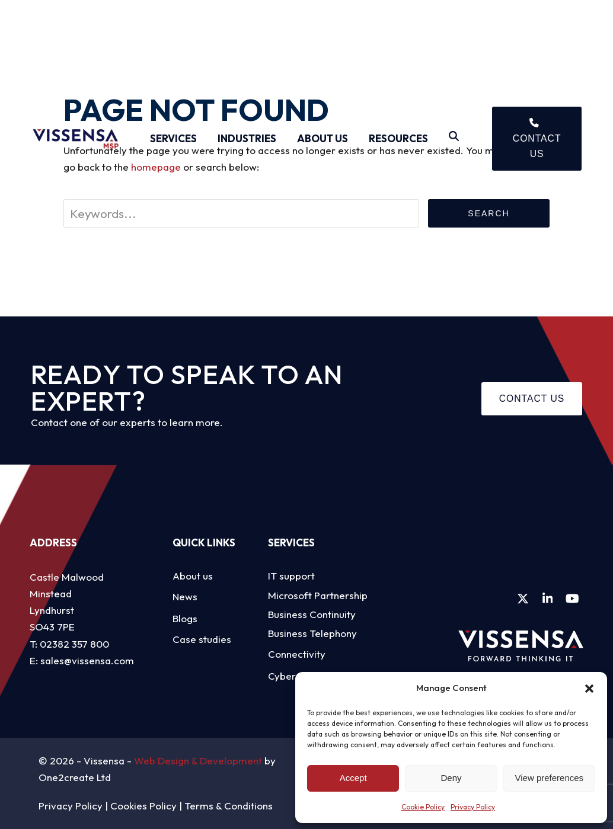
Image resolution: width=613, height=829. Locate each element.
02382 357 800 (74, 644)
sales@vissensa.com (87, 660)
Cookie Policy (423, 806)
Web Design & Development (198, 760)
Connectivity (296, 654)
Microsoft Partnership (318, 595)
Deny (450, 778)
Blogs (185, 618)
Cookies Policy (143, 805)
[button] (589, 688)
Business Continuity (312, 614)
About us (193, 575)
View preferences (549, 778)
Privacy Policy (473, 806)
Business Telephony (312, 633)
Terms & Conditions (228, 805)
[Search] (454, 138)
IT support (291, 575)
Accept (353, 778)
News (185, 596)
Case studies (202, 639)
